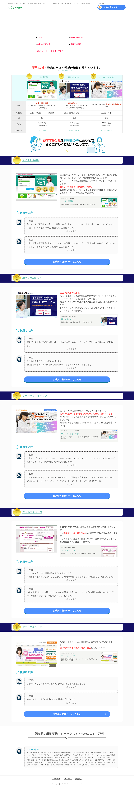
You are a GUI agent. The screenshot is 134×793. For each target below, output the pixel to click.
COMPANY (56, 783)
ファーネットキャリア (106, 77)
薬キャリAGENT (74, 77)
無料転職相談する (108, 7)
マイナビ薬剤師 (42, 77)
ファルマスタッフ (34, 514)
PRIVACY (68, 783)
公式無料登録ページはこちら (67, 262)
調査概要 (78, 783)
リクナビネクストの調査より (67, 70)
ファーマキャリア (34, 630)
